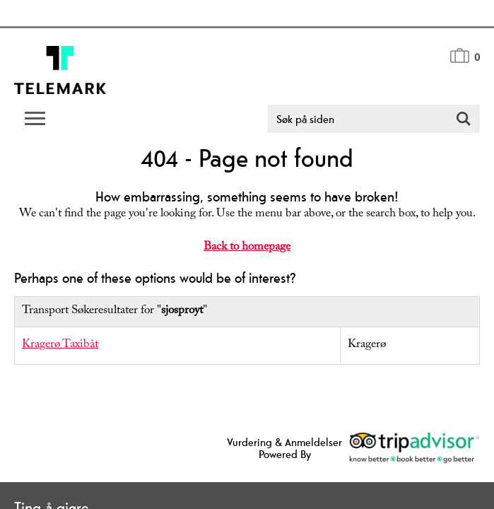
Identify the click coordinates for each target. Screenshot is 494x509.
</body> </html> (247, 254)
